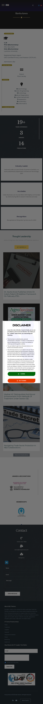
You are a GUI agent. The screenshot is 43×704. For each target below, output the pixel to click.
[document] (21, 352)
